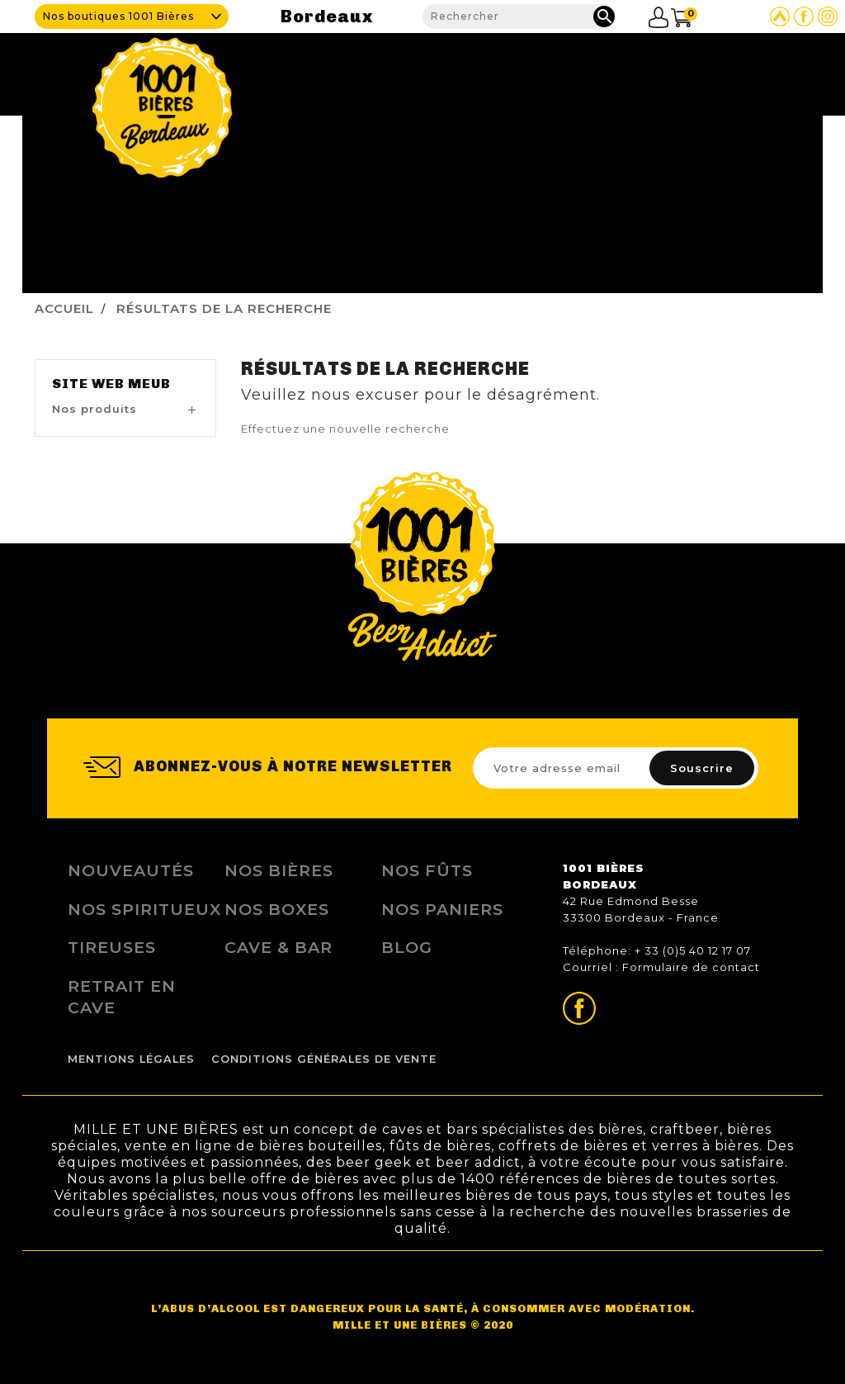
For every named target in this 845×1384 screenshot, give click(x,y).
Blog (670, 69)
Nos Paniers (442, 909)
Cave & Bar (447, 69)
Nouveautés (131, 870)
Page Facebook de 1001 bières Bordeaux (804, 16)
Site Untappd (780, 16)
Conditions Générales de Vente (324, 1059)
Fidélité (615, 69)
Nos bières (278, 870)
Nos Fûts (427, 870)
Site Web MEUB (111, 384)
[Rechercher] (519, 16)
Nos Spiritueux (144, 909)
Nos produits (536, 69)
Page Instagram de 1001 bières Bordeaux (828, 16)
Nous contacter (750, 69)
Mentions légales (131, 1059)
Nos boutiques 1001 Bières (118, 16)
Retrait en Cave (122, 996)
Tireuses (112, 947)
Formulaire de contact (691, 967)
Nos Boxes (276, 909)
